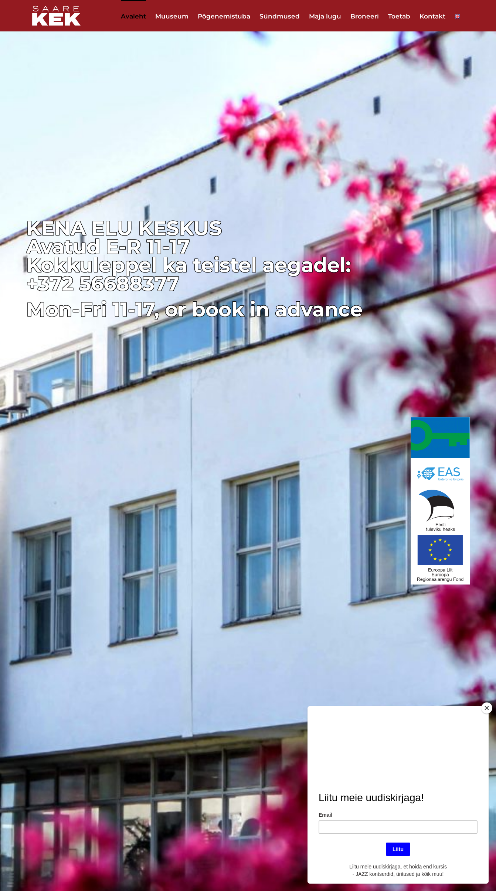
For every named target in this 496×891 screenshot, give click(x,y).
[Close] (486, 708)
